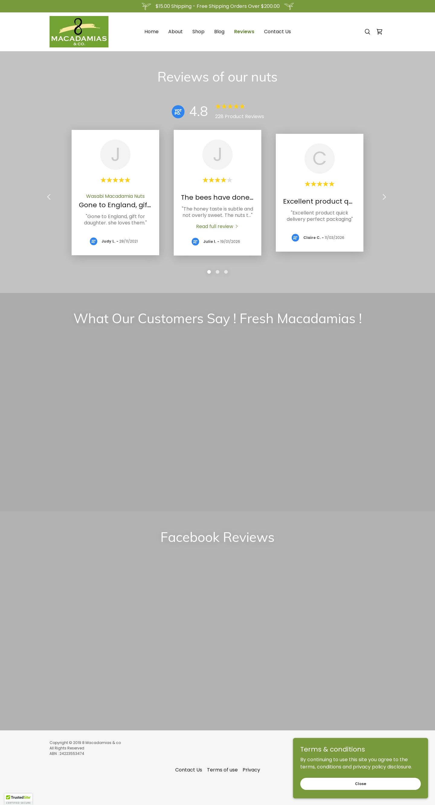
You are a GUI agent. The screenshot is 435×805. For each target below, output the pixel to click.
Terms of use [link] (222, 652)
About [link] (175, 31)
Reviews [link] (244, 31)
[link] (79, 31)
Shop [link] (198, 31)
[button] (18, 799)
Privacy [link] (251, 652)
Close (367, 783)
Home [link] (151, 31)
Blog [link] (219, 31)
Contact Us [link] (277, 31)
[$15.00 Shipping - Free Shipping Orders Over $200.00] (217, 6)
